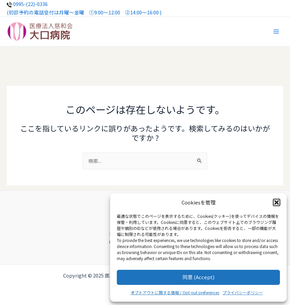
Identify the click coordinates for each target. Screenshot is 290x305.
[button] (276, 202)
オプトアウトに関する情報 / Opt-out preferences (175, 292)
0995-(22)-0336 (27, 3)
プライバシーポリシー (243, 292)
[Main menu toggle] (276, 31)
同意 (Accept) (198, 277)
